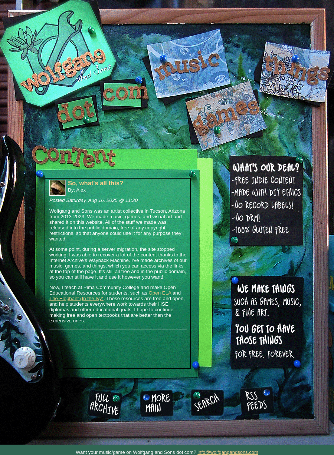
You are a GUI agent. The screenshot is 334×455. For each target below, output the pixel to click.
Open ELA (159, 293)
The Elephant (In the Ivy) (76, 298)
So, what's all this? (95, 183)
